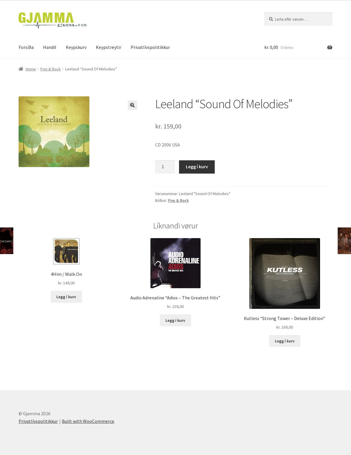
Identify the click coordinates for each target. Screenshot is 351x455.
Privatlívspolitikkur (150, 47)
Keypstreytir (108, 47)
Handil (49, 47)
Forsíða (26, 47)
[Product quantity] (165, 167)
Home (31, 69)
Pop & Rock (50, 69)
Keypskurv (76, 47)
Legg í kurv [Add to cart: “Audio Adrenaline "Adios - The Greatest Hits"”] (175, 320)
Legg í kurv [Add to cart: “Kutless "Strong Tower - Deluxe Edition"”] (285, 341)
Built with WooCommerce (88, 421)
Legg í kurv (197, 166)
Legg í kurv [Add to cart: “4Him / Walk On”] (66, 296)
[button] (132, 105)
